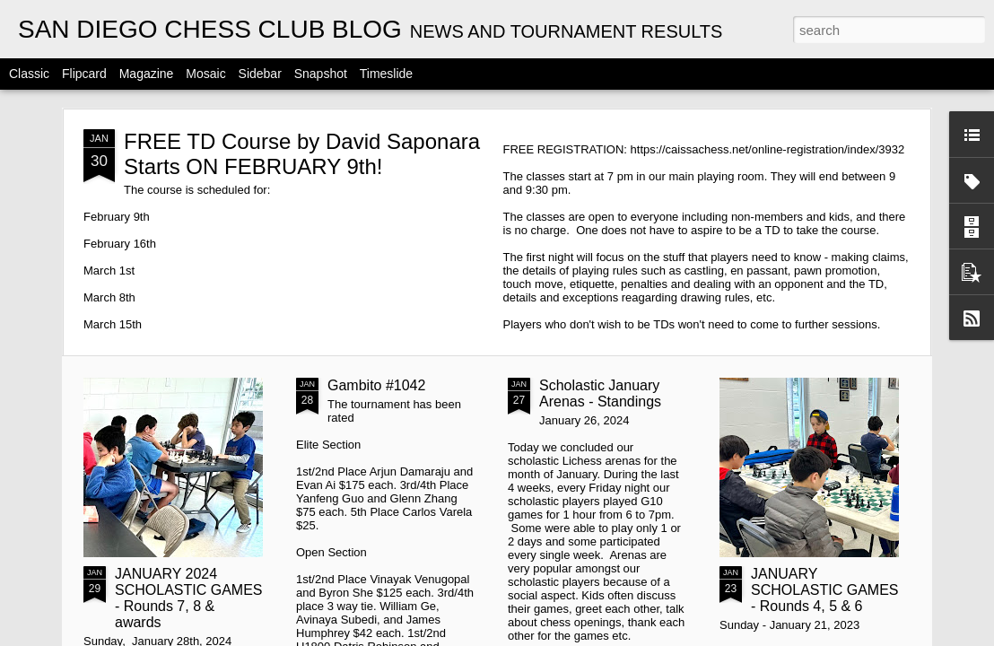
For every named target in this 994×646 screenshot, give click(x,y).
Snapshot (320, 73)
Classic (29, 73)
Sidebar (260, 73)
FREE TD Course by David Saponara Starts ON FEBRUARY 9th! (302, 154)
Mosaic (205, 73)
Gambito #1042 (376, 385)
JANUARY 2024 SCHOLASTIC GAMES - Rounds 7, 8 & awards (188, 598)
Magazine (146, 73)
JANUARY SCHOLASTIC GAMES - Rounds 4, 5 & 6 (824, 590)
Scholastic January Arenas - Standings (600, 393)
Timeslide (386, 73)
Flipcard (84, 73)
